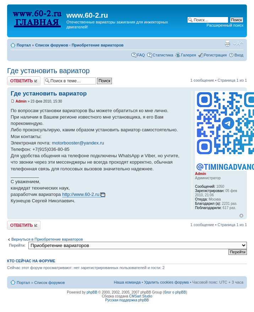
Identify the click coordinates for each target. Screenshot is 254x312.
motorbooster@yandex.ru (78, 143)
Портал (24, 45)
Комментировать (23, 80)
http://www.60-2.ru (80, 194)
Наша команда (127, 282)
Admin (21, 101)
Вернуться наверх (241, 216)
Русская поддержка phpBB (127, 300)
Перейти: (17, 245)
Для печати (227, 43)
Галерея (188, 55)
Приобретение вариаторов (98, 45)
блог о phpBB (175, 292)
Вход (238, 55)
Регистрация (215, 55)
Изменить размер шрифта (238, 43)
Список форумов (51, 45)
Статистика (163, 55)
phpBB (92, 292)
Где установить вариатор (48, 71)
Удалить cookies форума (166, 282)
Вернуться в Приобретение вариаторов (47, 239)
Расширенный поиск (224, 25)
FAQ (141, 55)
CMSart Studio (140, 296)
